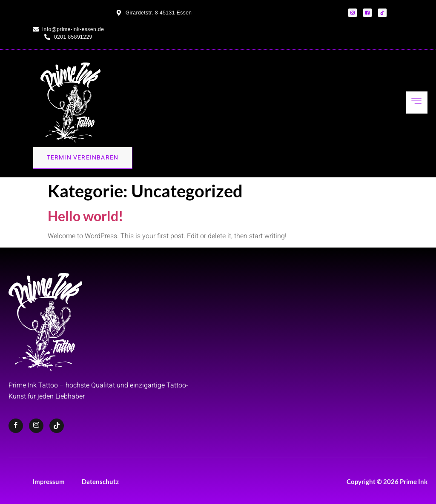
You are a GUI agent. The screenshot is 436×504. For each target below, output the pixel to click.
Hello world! (85, 216)
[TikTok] (56, 426)
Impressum (48, 481)
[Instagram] (36, 426)
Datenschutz (100, 481)
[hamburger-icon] (416, 102)
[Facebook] (16, 426)
